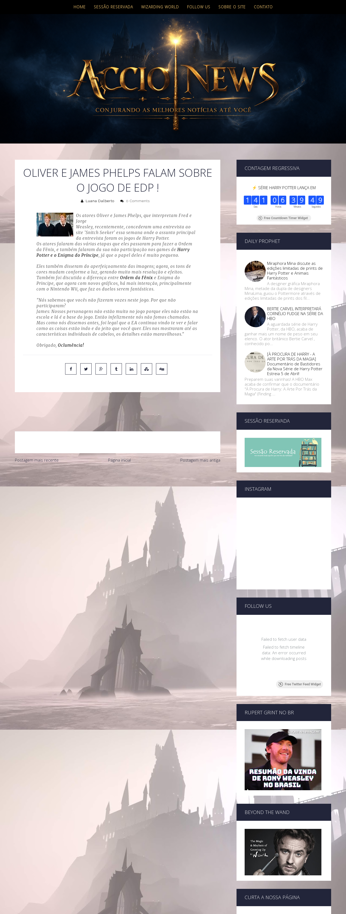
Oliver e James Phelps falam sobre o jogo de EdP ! (117, 180)
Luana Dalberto (100, 201)
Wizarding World (160, 6)
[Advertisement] (117, 483)
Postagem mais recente (37, 437)
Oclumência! (71, 345)
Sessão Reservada (113, 6)
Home (80, 6)
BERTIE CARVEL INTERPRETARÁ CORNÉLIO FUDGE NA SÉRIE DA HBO (295, 313)
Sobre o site (232, 6)
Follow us (198, 6)
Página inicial (119, 437)
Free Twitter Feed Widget (299, 665)
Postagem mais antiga (200, 437)
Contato (263, 6)
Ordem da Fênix (136, 277)
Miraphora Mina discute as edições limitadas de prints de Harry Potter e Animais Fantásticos (295, 271)
